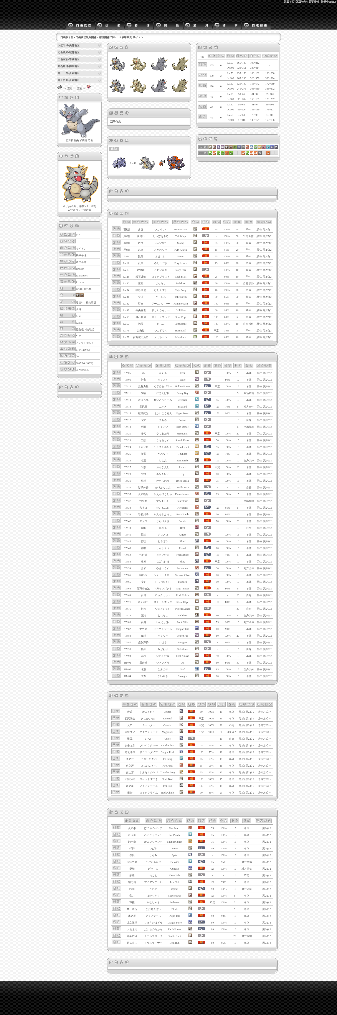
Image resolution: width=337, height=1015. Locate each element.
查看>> (84, 88)
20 (237, 243)
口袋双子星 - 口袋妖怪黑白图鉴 (78, 37)
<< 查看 (65, 88)
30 (237, 236)
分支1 (114, 148)
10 (237, 269)
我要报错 (314, 1)
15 (237, 386)
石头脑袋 (91, 302)
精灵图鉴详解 (107, 37)
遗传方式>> (264, 711)
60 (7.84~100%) (84, 363)
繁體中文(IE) (328, 1)
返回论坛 (301, 1)
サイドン (81, 248)
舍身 (78, 309)
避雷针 (80, 302)
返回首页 (289, 1)
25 (237, 229)
